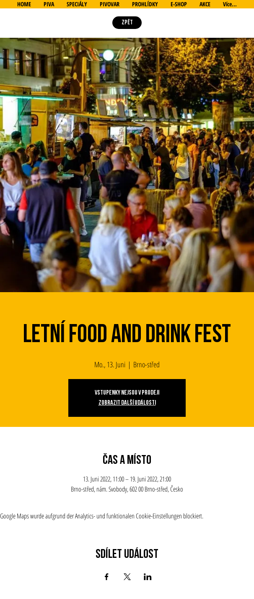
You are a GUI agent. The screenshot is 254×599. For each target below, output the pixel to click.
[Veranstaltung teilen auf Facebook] (107, 576)
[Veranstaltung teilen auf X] (127, 576)
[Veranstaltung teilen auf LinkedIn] (148, 576)
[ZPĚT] (127, 22)
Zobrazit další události (127, 403)
